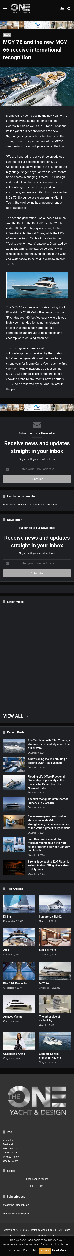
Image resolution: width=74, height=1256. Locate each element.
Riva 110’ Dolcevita (15, 983)
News (7, 34)
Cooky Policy (10, 1160)
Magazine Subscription (16, 1204)
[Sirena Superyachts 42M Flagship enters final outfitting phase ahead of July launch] (14, 867)
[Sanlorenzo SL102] (55, 904)
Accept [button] (45, 1250)
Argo (6, 949)
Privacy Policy (11, 1156)
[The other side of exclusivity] (55, 1004)
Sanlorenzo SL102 (50, 916)
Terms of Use (10, 1152)
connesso (22, 504)
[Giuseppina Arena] (19, 1041)
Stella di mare (47, 949)
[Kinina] (19, 904)
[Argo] (19, 937)
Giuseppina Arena (14, 1053)
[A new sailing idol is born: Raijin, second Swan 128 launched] (14, 764)
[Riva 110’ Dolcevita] (19, 971)
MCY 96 (44, 983)
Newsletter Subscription (16, 1213)
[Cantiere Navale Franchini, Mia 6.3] (55, 1041)
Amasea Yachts (12, 1016)
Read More (59, 1250)
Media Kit (8, 1144)
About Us (8, 1140)
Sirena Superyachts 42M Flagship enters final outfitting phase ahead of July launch (49, 865)
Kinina (7, 916)
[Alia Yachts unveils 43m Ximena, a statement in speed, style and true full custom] (14, 746)
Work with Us (10, 1148)
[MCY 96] (55, 971)
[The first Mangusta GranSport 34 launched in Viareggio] (14, 804)
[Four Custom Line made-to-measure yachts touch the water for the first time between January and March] (14, 844)
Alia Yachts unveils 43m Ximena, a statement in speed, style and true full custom (49, 744)
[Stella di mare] (55, 937)
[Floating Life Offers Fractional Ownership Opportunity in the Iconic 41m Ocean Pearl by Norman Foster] (14, 782)
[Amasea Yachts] (19, 1004)
